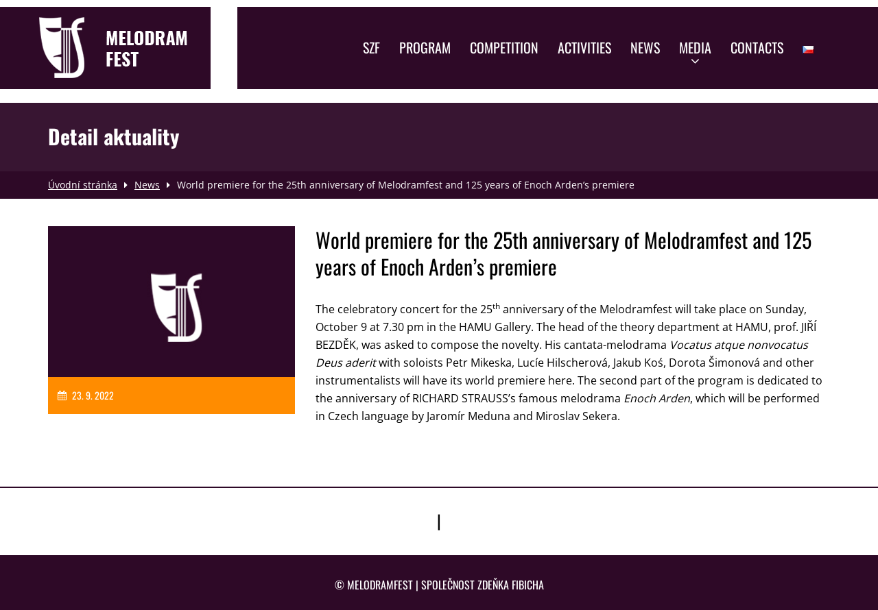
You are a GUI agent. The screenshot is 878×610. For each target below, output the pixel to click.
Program (425, 47)
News (645, 47)
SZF (371, 47)
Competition (504, 47)
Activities (584, 47)
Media (695, 52)
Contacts (757, 47)
